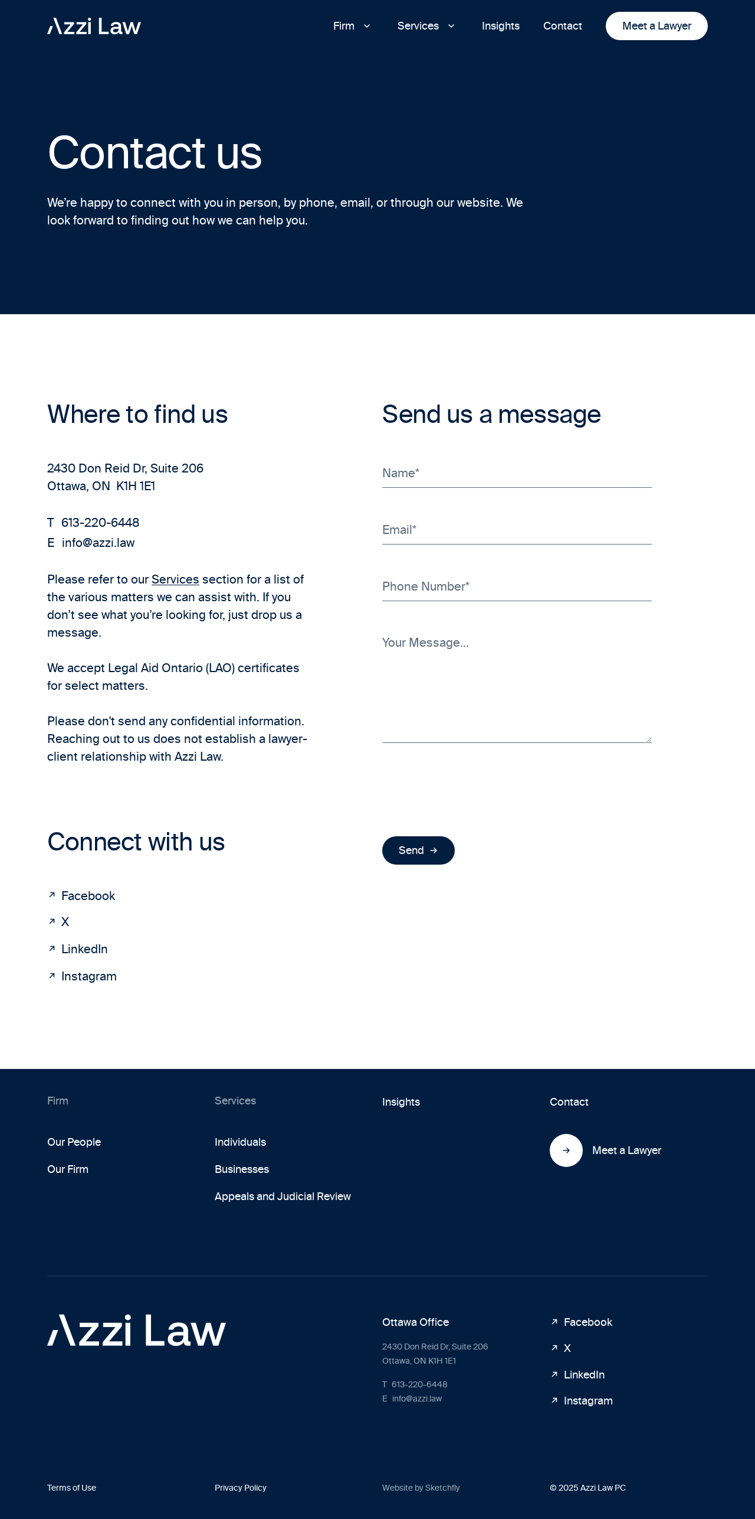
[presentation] (472, 790)
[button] (353, 26)
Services (175, 579)
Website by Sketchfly (421, 1488)
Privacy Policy (241, 1488)
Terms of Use (71, 1488)
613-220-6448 (93, 523)
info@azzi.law (90, 543)
